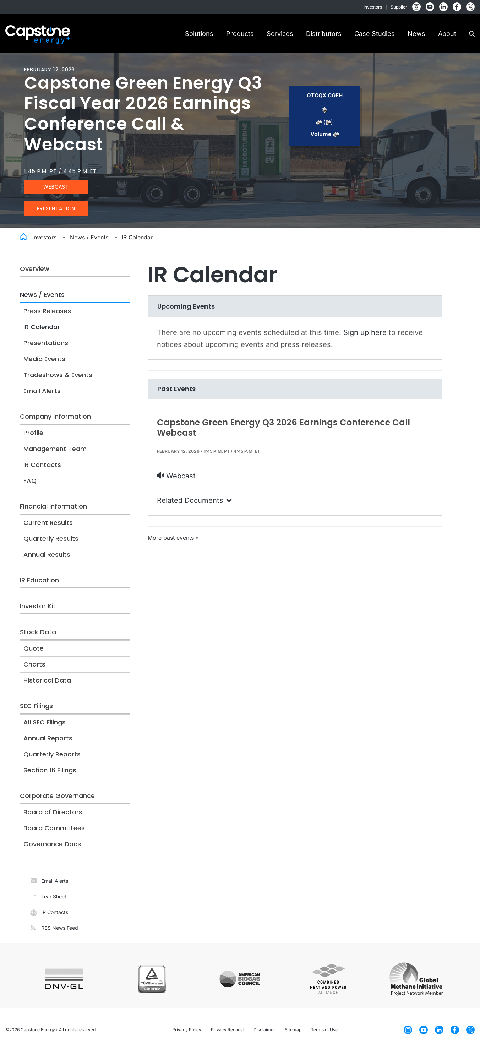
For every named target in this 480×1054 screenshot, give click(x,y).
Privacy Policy (186, 1031)
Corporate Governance (57, 797)
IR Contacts (42, 466)
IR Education (39, 582)
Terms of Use (324, 1031)
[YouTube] (430, 6)
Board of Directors (52, 814)
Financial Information (53, 508)
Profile (33, 434)
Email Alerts (42, 393)
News (416, 33)
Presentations (45, 345)
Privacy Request (227, 1031)
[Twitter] (470, 6)
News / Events (89, 239)
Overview (34, 270)
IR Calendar (137, 239)
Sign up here (365, 334)
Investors (373, 7)
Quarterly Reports (52, 756)
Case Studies (374, 33)
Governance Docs (52, 846)
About (447, 33)
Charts (34, 666)
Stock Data (38, 634)
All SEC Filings (44, 724)
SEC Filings (36, 707)
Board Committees (54, 830)
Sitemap (293, 1031)
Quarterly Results (50, 540)
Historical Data (47, 682)
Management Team (55, 450)
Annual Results (46, 556)
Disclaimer (264, 1031)
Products (240, 33)
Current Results (48, 524)
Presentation (56, 210)
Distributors (324, 33)
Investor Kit (38, 608)
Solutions (199, 33)
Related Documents (195, 502)
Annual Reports (47, 740)
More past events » (173, 539)
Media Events (44, 361)
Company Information (55, 418)
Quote (33, 650)
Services (280, 33)
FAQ (30, 482)
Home (23, 238)
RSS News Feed (59, 930)
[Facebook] (457, 6)
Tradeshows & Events (57, 377)
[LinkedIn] (443, 6)
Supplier (399, 7)
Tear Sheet (53, 899)
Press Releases (47, 313)
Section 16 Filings (49, 772)
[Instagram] (416, 6)
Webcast (56, 188)
